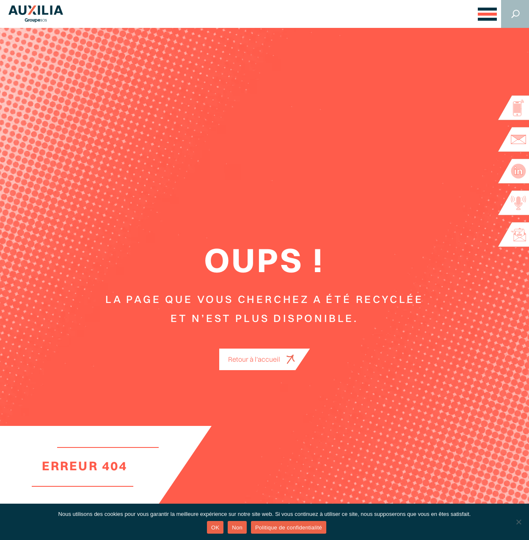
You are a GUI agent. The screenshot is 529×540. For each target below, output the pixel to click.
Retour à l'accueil (254, 359)
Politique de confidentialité (288, 527)
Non (237, 527)
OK (215, 527)
